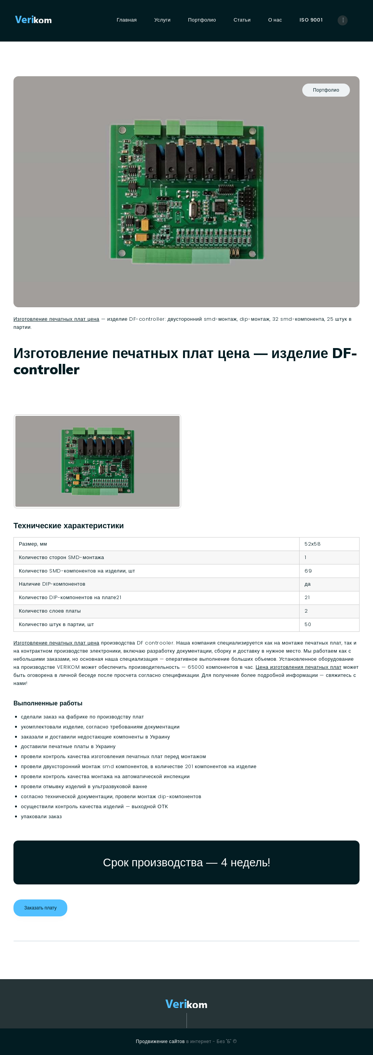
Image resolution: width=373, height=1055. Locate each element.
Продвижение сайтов (160, 1041)
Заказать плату (40, 907)
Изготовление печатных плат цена (56, 319)
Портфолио (326, 90)
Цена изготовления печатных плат (298, 667)
